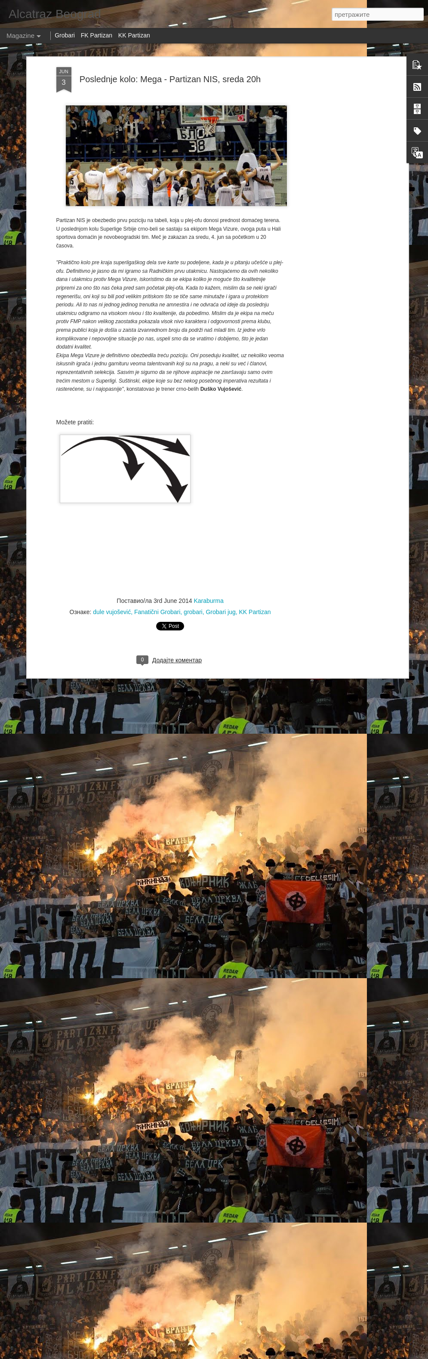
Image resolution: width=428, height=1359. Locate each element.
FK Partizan (96, 35)
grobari (193, 596)
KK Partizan (255, 596)
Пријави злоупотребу (369, 1354)
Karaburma (208, 585)
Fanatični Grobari (157, 596)
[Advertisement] (332, 188)
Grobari (65, 35)
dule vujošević (112, 596)
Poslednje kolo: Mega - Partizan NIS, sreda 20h (170, 63)
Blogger (336, 1354)
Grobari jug (220, 596)
